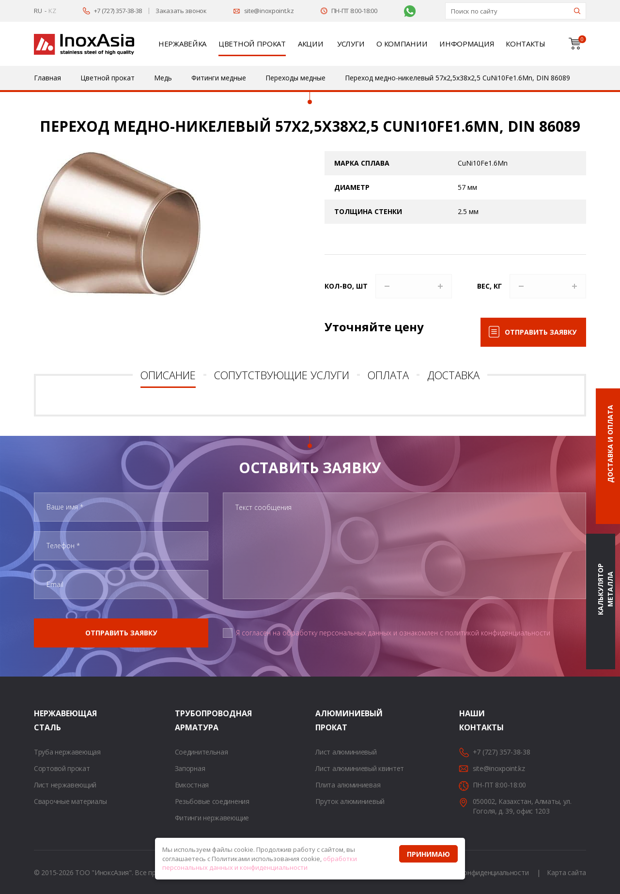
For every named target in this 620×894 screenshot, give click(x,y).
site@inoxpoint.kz (269, 10)
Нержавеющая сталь (46, 720)
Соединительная (201, 751)
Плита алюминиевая (347, 784)
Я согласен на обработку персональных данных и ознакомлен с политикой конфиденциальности (393, 632)
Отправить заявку (540, 332)
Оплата (388, 375)
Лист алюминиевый (345, 751)
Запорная (190, 768)
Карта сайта (566, 872)
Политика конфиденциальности (477, 872)
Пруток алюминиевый (350, 801)
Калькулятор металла (605, 590)
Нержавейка (182, 43)
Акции (311, 43)
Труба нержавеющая (67, 751)
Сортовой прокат (62, 768)
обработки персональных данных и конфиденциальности (259, 863)
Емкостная (192, 784)
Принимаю (428, 854)
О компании (401, 43)
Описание (168, 375)
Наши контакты (471, 720)
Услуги (350, 43)
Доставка (453, 375)
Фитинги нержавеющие (212, 817)
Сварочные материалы (70, 801)
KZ (52, 10)
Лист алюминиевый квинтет (359, 768)
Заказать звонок (181, 10)
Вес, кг (489, 286)
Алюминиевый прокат (327, 720)
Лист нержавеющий (65, 784)
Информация (466, 43)
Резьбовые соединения (212, 801)
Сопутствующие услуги (281, 375)
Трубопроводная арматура (187, 720)
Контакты (525, 43)
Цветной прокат (252, 43)
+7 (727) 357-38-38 (118, 10)
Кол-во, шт (346, 286)
